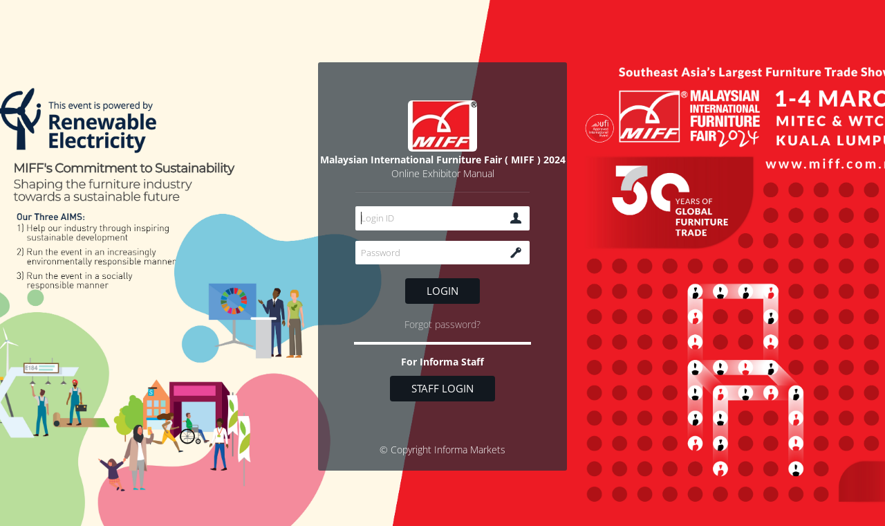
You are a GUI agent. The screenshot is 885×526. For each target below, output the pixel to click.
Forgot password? (442, 324)
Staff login (442, 388)
